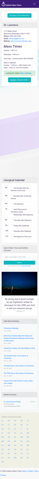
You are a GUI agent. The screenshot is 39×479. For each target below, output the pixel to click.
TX (21, 454)
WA (15, 458)
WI (28, 458)
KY (15, 433)
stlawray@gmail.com (16, 39)
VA (9, 458)
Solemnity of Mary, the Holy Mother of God (19, 348)
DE (15, 425)
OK (9, 449)
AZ (15, 421)
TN (15, 454)
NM (9, 445)
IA (2, 433)
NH (28, 441)
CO (3, 425)
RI (27, 449)
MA (9, 437)
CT (9, 425)
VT (2, 458)
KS (9, 433)
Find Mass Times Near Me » (19, 15)
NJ (2, 445)
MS (28, 437)
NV (21, 441)
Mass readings (25, 73)
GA (3, 429)
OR (15, 449)
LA (21, 433)
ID (15, 429)
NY (15, 445)
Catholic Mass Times (11, 3)
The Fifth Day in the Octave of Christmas (18, 373)
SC (2, 454)
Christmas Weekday (11, 328)
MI (15, 437)
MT (9, 441)
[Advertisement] (19, 108)
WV (21, 458)
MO (3, 441)
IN (27, 429)
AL (2, 421)
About (24, 471)
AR (21, 421)
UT (28, 454)
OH (3, 449)
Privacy (3, 475)
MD (3, 437)
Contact (30, 471)
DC (21, 425)
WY (3, 462)
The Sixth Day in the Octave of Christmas (19, 366)
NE (15, 441)
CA (28, 421)
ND (28, 445)
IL (21, 429)
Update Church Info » (19, 80)
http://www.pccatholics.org (21, 41)
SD (9, 454)
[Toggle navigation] (34, 4)
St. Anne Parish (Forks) (12, 402)
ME (28, 433)
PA (21, 449)
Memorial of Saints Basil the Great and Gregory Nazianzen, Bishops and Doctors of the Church (19, 338)
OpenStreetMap (26, 266)
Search (19, 263)
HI (8, 429)
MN (21, 437)
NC (21, 445)
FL (27, 425)
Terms (36, 471)
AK (9, 421)
